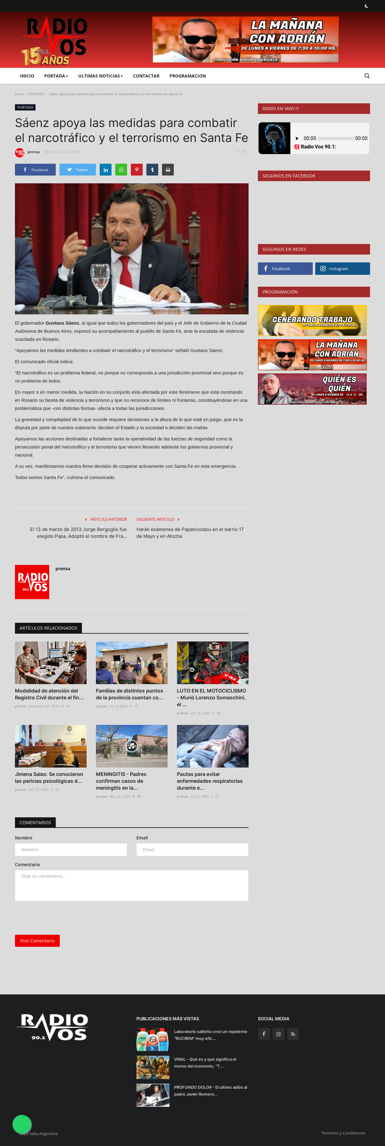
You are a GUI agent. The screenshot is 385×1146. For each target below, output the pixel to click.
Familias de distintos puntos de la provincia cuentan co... (129, 694)
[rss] (293, 1034)
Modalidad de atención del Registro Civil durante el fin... (49, 694)
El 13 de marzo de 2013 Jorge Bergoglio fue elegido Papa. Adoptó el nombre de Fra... (78, 532)
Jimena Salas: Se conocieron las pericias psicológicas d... (49, 777)
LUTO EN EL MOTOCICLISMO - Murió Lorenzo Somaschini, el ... (211, 697)
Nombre (23, 838)
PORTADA (36, 94)
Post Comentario (37, 941)
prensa (27, 152)
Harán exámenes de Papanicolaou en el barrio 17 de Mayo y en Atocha (190, 532)
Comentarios (35, 822)
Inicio (27, 76)
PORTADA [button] (56, 76)
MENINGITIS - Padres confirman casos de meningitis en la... (121, 781)
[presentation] (62, 918)
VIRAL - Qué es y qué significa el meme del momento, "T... (205, 1063)
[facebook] (264, 1034)
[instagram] (278, 1034)
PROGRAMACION (187, 76)
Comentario (27, 864)
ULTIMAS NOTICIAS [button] (100, 76)
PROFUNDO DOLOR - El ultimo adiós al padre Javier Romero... (210, 1091)
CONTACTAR (146, 76)
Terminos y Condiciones (343, 1133)
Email (142, 838)
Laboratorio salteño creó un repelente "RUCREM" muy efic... (210, 1035)
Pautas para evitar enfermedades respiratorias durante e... (210, 781)
